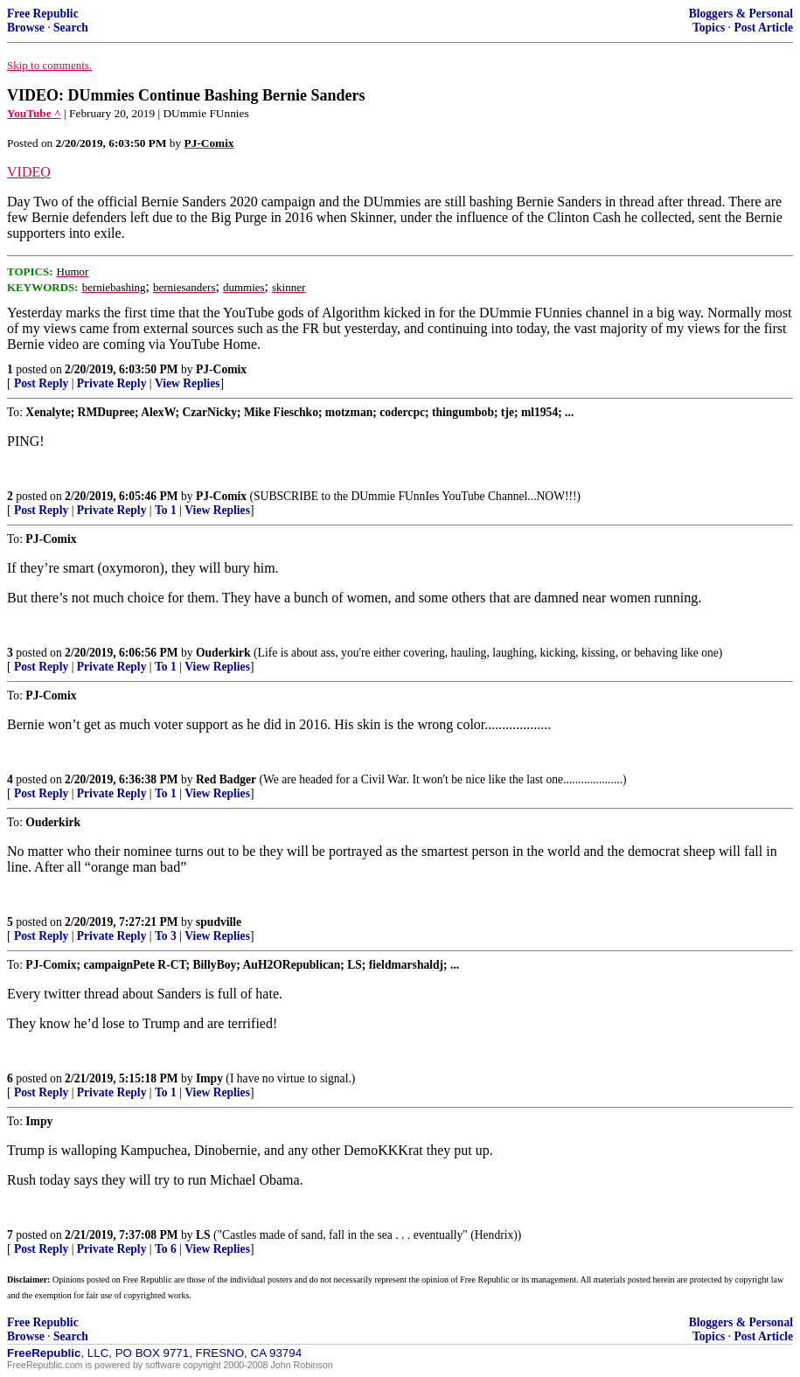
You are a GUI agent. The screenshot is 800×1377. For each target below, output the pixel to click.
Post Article (763, 27)
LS (203, 1234)
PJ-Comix (221, 369)
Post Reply (41, 383)
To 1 (166, 510)
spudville (218, 921)
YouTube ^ (34, 113)
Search (70, 27)
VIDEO (29, 171)
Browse (26, 27)
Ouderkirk (223, 652)
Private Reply (112, 383)
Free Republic (43, 13)
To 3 (166, 935)
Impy (209, 1078)
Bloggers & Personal (741, 13)
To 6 (166, 1248)
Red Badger (226, 779)
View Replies (187, 383)
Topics (708, 27)
